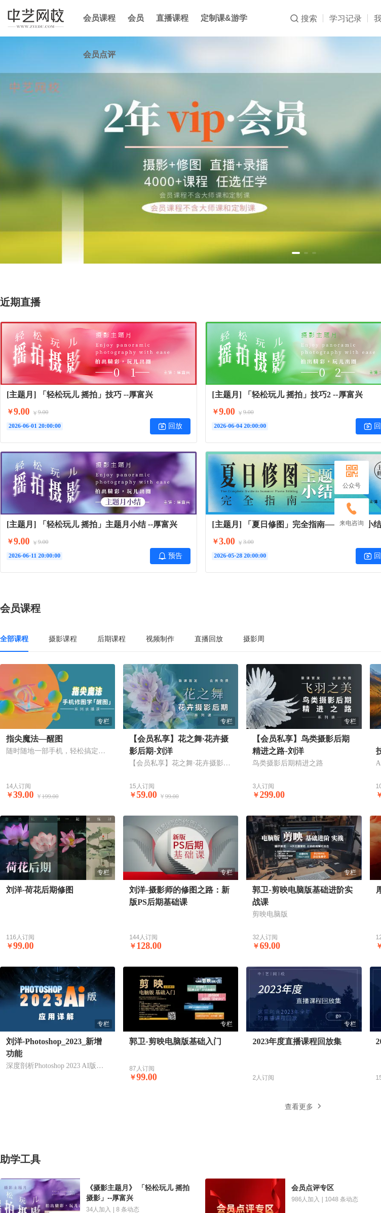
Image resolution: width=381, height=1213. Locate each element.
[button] (296, 253)
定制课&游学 (224, 18)
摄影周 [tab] (253, 639)
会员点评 (99, 54)
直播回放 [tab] (209, 639)
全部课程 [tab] (14, 639)
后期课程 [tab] (111, 639)
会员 (136, 18)
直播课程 (172, 18)
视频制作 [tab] (160, 639)
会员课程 (99, 18)
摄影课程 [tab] (63, 639)
